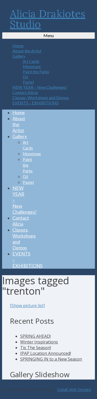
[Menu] (48, 35)
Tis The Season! (35, 347)
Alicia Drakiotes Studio (47, 19)
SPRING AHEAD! (35, 336)
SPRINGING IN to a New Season (51, 359)
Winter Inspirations (39, 342)
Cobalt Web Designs (74, 389)
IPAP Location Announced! (45, 353)
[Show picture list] (27, 305)
